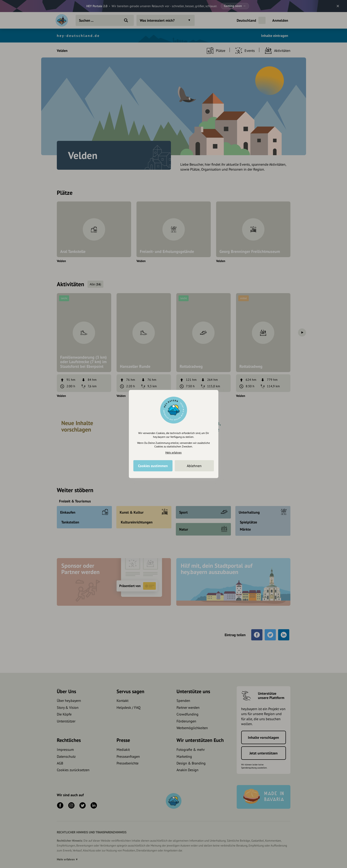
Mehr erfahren (173, 452)
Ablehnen (194, 466)
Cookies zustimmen (153, 466)
